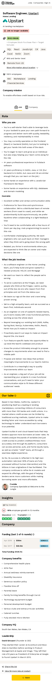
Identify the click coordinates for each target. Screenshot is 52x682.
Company (31, 107)
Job (18, 107)
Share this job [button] (9, 666)
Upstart (33, 13)
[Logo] (8, 3)
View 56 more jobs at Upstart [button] (16, 671)
